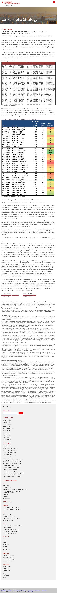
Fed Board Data (7, 527)
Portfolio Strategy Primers (10, 480)
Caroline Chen (6, 422)
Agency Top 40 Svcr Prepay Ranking (11, 471)
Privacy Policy (44, 590)
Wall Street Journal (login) (9, 559)
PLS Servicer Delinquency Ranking (11, 461)
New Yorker (6, 575)
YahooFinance (6, 550)
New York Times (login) (8, 557)
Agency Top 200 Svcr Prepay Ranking (12, 473)
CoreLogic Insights (7, 514)
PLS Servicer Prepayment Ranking (11, 463)
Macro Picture (6, 498)
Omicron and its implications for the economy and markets (11, 492)
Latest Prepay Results (8, 458)
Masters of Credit (7, 487)
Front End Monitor (7, 454)
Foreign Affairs (6, 574)
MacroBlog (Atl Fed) (8, 520)
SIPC (28, 591)
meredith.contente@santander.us (10, 295)
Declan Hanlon (6, 430)
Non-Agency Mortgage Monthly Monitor (12, 460)
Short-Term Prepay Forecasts (10, 469)
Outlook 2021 (6, 496)
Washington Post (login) (8, 561)
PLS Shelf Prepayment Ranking (10, 467)
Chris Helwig (6, 432)
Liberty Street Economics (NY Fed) (11, 518)
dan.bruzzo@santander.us (29, 295)
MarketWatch (6, 544)
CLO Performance (7, 502)
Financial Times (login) (8, 555)
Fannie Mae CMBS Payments (10, 450)
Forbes (4, 572)
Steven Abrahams (7, 419)
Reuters (5, 548)
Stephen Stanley (7, 439)
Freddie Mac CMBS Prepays (9, 452)
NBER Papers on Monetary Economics (12, 509)
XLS (21, 461)
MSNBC (5, 546)
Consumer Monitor (7, 445)
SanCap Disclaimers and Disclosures (34, 590)
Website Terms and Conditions (6, 590)
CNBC (4, 540)
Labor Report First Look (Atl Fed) (11, 529)
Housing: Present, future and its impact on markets (15, 489)
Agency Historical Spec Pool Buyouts (12, 474)
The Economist (6, 570)
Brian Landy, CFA (7, 434)
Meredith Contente (5, 33)
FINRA (32, 591)
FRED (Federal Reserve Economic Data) (12, 525)
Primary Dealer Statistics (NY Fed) (11, 531)
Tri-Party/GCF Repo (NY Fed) (10, 533)
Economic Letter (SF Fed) (9, 516)
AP (3, 538)
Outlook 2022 (6, 494)
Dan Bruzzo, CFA (16, 33)
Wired (4, 577)
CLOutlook (5, 447)
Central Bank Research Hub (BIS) (11, 507)
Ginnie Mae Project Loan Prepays (11, 456)
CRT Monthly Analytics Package (10, 448)
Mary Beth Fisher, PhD (8, 428)
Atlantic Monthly (7, 566)
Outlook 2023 (6, 485)
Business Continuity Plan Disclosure (20, 590)
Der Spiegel (5, 568)
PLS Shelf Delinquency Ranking (10, 465)
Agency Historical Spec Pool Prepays (11, 476)
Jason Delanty (6, 426)
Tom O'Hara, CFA (7, 437)
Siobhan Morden (7, 435)
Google (4, 542)
